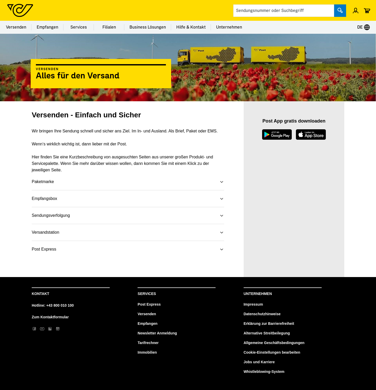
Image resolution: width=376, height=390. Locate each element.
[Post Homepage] (20, 10)
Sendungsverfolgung (51, 215)
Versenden (16, 27)
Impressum (253, 304)
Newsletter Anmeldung (157, 333)
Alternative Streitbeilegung (267, 333)
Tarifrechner (148, 343)
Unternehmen (229, 27)
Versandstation (45, 232)
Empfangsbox (44, 198)
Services (78, 27)
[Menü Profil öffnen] (355, 10)
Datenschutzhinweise (262, 314)
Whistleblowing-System (264, 371)
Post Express (44, 249)
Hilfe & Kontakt (191, 27)
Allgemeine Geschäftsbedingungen (274, 343)
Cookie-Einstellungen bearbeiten (272, 352)
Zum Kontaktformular (50, 317)
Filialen (109, 27)
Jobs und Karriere (259, 362)
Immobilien (147, 352)
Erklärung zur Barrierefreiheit (269, 323)
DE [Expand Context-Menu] (363, 27)
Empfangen (47, 27)
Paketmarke (43, 181)
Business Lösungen (147, 27)
